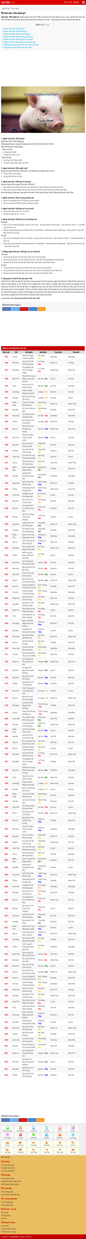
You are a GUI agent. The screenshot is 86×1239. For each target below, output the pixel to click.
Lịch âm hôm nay (7, 1165)
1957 (6, 568)
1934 (6, 415)
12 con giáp (6, 1188)
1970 (6, 648)
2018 (6, 966)
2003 (6, 867)
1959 (6, 580)
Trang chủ (5, 1157)
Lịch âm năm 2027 (8, 1171)
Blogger (41, 309)
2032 (6, 1053)
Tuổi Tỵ (72, 1145)
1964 (6, 610)
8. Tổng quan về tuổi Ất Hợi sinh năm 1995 (17, 47)
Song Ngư (72, 1138)
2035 (6, 1075)
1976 (6, 691)
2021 (6, 983)
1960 (6, 586)
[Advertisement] (43, 68)
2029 (6, 1034)
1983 (6, 736)
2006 (6, 886)
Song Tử (34, 1131)
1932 (6, 403)
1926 (6, 362)
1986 (6, 754)
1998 (6, 836)
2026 (6, 1015)
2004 (6, 874)
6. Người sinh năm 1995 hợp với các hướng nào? (19, 42)
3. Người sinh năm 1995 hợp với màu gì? (16, 34)
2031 (6, 1046)
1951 (6, 530)
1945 (6, 489)
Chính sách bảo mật (8, 1229)
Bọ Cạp (20, 1138)
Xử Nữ (73, 1131)
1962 (6, 598)
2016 (6, 954)
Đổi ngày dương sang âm (10, 1184)
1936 (6, 429)
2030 (6, 1040)
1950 (6, 524)
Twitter (15, 309)
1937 (6, 437)
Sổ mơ (4, 1218)
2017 (6, 960)
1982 (6, 730)
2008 (6, 900)
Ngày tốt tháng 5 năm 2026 (11, 1181)
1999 (6, 842)
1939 (6, 450)
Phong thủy (5, 1215)
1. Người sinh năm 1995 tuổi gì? (13, 28)
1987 (6, 761)
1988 (6, 770)
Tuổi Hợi (73, 1152)
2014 (6, 939)
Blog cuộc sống (7, 1205)
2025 (6, 1007)
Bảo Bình (60, 1138)
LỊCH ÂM (8, 2)
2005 (6, 880)
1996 (6, 820)
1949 (6, 517)
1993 (6, 801)
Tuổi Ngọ (7, 1152)
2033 (6, 1062)
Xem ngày (5, 1175)
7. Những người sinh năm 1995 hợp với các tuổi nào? (20, 45)
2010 (6, 915)
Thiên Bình (7, 1138)
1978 (6, 705)
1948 (6, 508)
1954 (6, 548)
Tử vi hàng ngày (7, 1191)
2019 (6, 972)
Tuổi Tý (7, 1145)
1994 (6, 807)
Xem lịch (5, 1161)
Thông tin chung (8, 1222)
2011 (6, 921)
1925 (6, 357)
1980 (6, 718)
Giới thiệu (5, 1226)
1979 (6, 712)
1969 (6, 642)
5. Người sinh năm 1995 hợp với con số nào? (17, 39)
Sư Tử (60, 1131)
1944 (6, 483)
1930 (6, 392)
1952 (6, 536)
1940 (6, 456)
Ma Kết (46, 1138)
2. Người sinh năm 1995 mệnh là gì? (14, 31)
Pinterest (24, 309)
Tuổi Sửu (20, 1145)
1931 (6, 398)
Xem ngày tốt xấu (7, 1178)
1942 (6, 468)
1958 (6, 574)
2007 (6, 892)
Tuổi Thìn (60, 1145)
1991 (6, 789)
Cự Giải (46, 1131)
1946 (6, 495)
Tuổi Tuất (60, 1152)
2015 (6, 946)
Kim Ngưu (20, 1131)
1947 (6, 501)
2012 (6, 927)
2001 (6, 854)
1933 (6, 409)
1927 (6, 370)
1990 (6, 783)
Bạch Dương (7, 1131)
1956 (6, 562)
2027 (6, 1022)
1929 (6, 386)
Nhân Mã (34, 1138)
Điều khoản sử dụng (8, 1231)
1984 (6, 742)
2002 (6, 860)
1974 (6, 677)
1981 (6, 724)
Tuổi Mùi (20, 1152)
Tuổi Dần (34, 1145)
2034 (6, 1069)
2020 (6, 978)
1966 (6, 623)
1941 (6, 462)
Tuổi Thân (33, 1152)
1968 (6, 636)
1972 (6, 661)
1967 (6, 630)
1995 (6, 813)
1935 (6, 421)
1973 (6, 670)
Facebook (6, 309)
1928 (6, 378)
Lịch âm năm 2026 (8, 1168)
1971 (6, 654)
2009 (6, 908)
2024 (6, 1001)
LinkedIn (33, 309)
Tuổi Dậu (47, 1152)
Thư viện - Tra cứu (8, 1209)
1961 (6, 592)
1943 (6, 476)
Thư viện (4, 1212)
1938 (6, 445)
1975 (6, 683)
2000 (6, 848)
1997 (6, 829)
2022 (6, 989)
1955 (6, 555)
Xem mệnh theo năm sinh (10, 1194)
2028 (6, 1028)
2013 (6, 933)
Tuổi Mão (47, 1145)
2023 (6, 995)
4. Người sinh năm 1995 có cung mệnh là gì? (17, 36)
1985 (6, 748)
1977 (6, 698)
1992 (6, 795)
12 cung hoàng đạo (9, 1198)
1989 (6, 777)
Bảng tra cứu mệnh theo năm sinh (14, 348)
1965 (6, 616)
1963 (6, 604)
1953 (6, 542)
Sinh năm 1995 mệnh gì (10, 17)
